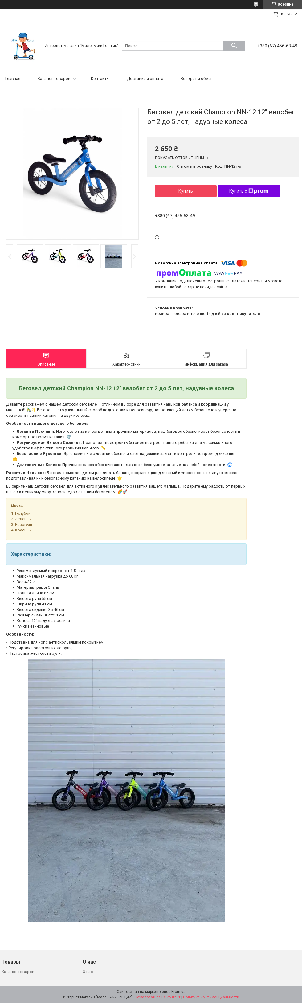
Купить (185, 191)
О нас (88, 971)
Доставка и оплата (145, 78)
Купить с (248, 191)
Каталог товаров (54, 78)
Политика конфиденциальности (211, 997)
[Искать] (234, 46)
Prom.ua (178, 991)
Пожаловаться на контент (157, 997)
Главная (12, 78)
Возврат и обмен (197, 78)
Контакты (100, 78)
